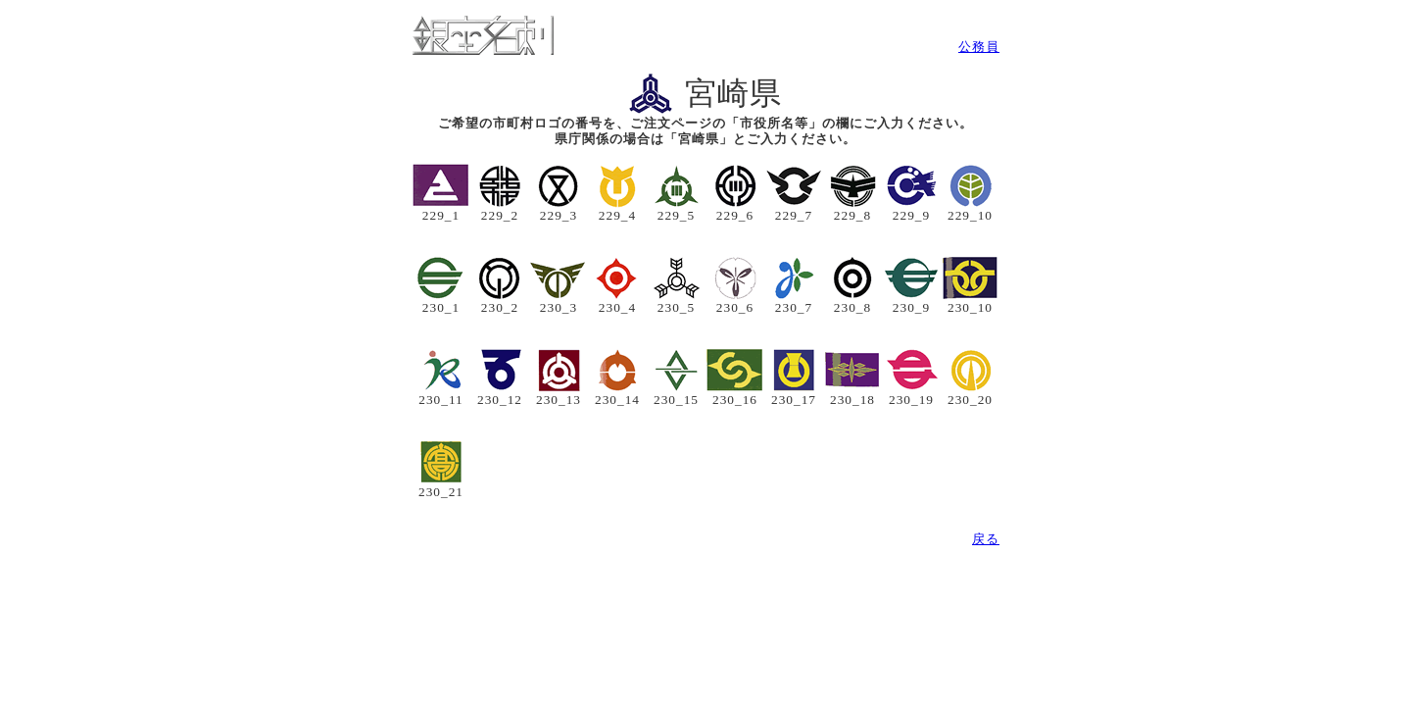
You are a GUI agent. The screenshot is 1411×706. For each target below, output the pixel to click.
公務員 (978, 46)
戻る (985, 538)
